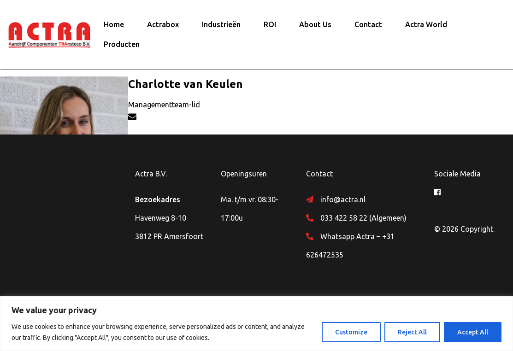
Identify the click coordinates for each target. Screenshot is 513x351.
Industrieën (221, 24)
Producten (122, 44)
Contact (368, 24)
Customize (351, 332)
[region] (256, 323)
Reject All (412, 332)
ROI (270, 24)
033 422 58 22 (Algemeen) (363, 218)
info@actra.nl (343, 199)
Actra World (426, 24)
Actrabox (163, 24)
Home (114, 24)
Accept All (472, 332)
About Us (315, 24)
